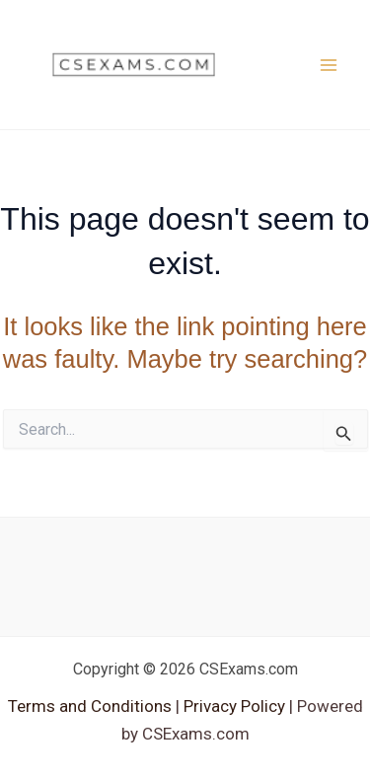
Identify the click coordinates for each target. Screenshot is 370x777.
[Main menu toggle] (328, 65)
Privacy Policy (232, 706)
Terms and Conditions (92, 706)
